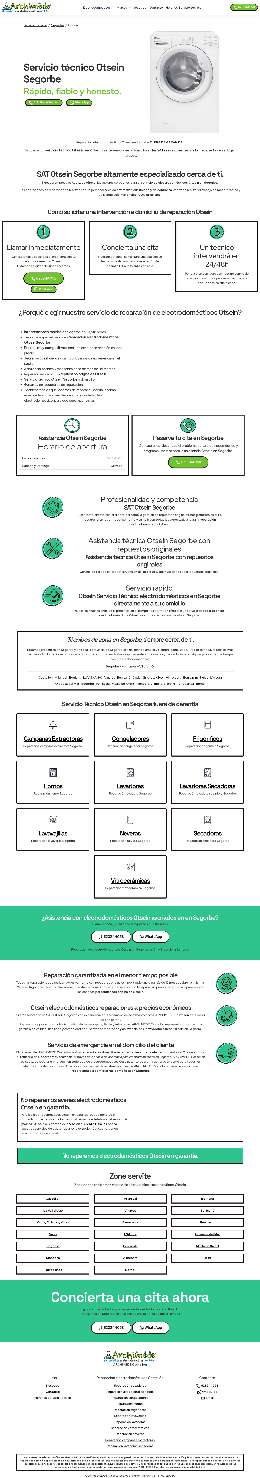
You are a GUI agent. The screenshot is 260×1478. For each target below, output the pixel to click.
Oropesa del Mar (67, 684)
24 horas (164, 150)
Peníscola (103, 684)
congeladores (130, 739)
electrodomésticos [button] (97, 7)
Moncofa (142, 684)
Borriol (200, 684)
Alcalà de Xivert (123, 684)
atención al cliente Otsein (86, 1124)
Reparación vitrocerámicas (130, 1428)
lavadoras (130, 786)
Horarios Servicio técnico (184, 7)
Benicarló (123, 677)
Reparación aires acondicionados (130, 1392)
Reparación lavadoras (130, 1422)
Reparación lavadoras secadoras (130, 1446)
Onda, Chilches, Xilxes (148, 677)
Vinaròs (109, 677)
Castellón (46, 677)
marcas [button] (122, 7)
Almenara (158, 684)
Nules (204, 677)
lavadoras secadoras (207, 786)
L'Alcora (216, 677)
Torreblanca (185, 684)
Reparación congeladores (130, 1398)
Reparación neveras (130, 1434)
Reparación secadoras (130, 1385)
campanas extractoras (53, 739)
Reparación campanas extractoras (130, 1440)
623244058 (244, 7)
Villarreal (61, 677)
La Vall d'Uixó (92, 677)
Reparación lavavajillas (130, 1416)
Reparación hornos (130, 1404)
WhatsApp (79, 103)
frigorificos (207, 739)
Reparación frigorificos (130, 1410)
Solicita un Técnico (44, 103)
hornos (53, 786)
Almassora (173, 677)
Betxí (171, 684)
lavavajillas (53, 833)
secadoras (207, 833)
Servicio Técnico (35, 25)
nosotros (139, 7)
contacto (156, 7)
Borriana (75, 677)
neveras (130, 833)
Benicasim (190, 677)
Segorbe (57, 25)
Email (207, 1398)
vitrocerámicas (130, 880)
